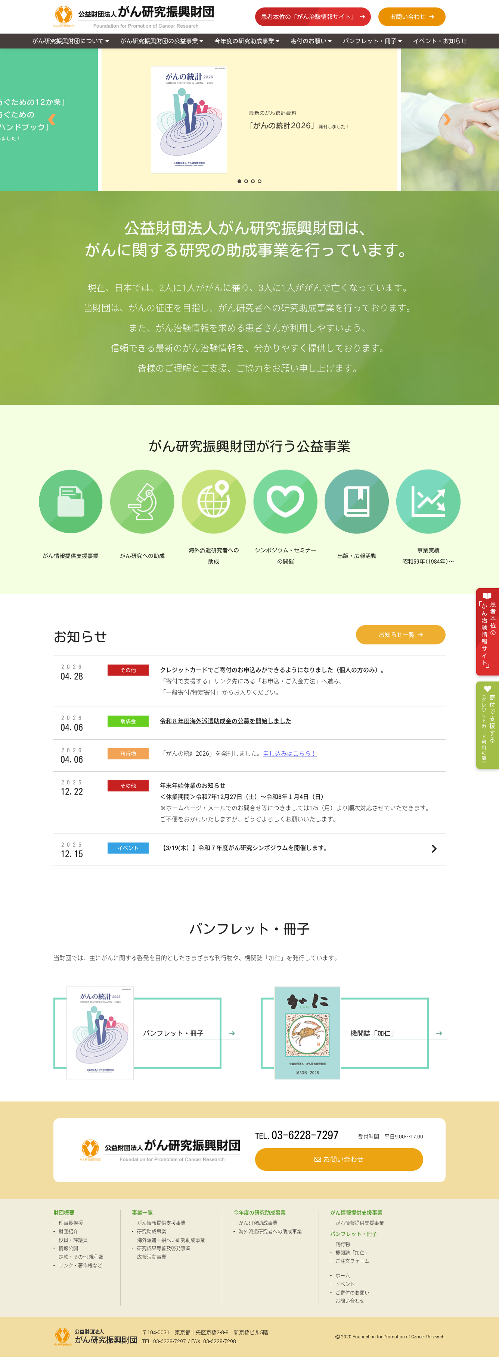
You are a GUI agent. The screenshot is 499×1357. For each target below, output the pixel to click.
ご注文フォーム (352, 1261)
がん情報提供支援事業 (161, 1223)
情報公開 (68, 1248)
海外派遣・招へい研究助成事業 (171, 1240)
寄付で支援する (487, 729)
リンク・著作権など (80, 1265)
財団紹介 (68, 1231)
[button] (51, 119)
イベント (345, 1284)
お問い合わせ (350, 1301)
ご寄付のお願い (352, 1292)
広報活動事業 (151, 1257)
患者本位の (487, 634)
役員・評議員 (73, 1240)
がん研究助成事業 (258, 1223)
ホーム (342, 1275)
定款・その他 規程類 (81, 1257)
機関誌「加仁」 (352, 1253)
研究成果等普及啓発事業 (163, 1248)
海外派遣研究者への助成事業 (270, 1231)
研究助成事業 (151, 1231)
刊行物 (342, 1244)
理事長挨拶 (71, 1223)
